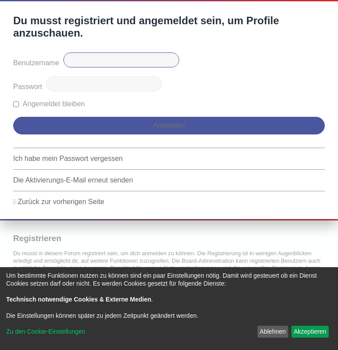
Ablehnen (273, 331)
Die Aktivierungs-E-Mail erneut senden (73, 180)
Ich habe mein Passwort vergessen (68, 158)
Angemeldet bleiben (49, 104)
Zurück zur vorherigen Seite (61, 201)
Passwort (27, 86)
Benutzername (36, 63)
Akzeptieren (310, 331)
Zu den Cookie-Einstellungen (45, 331)
